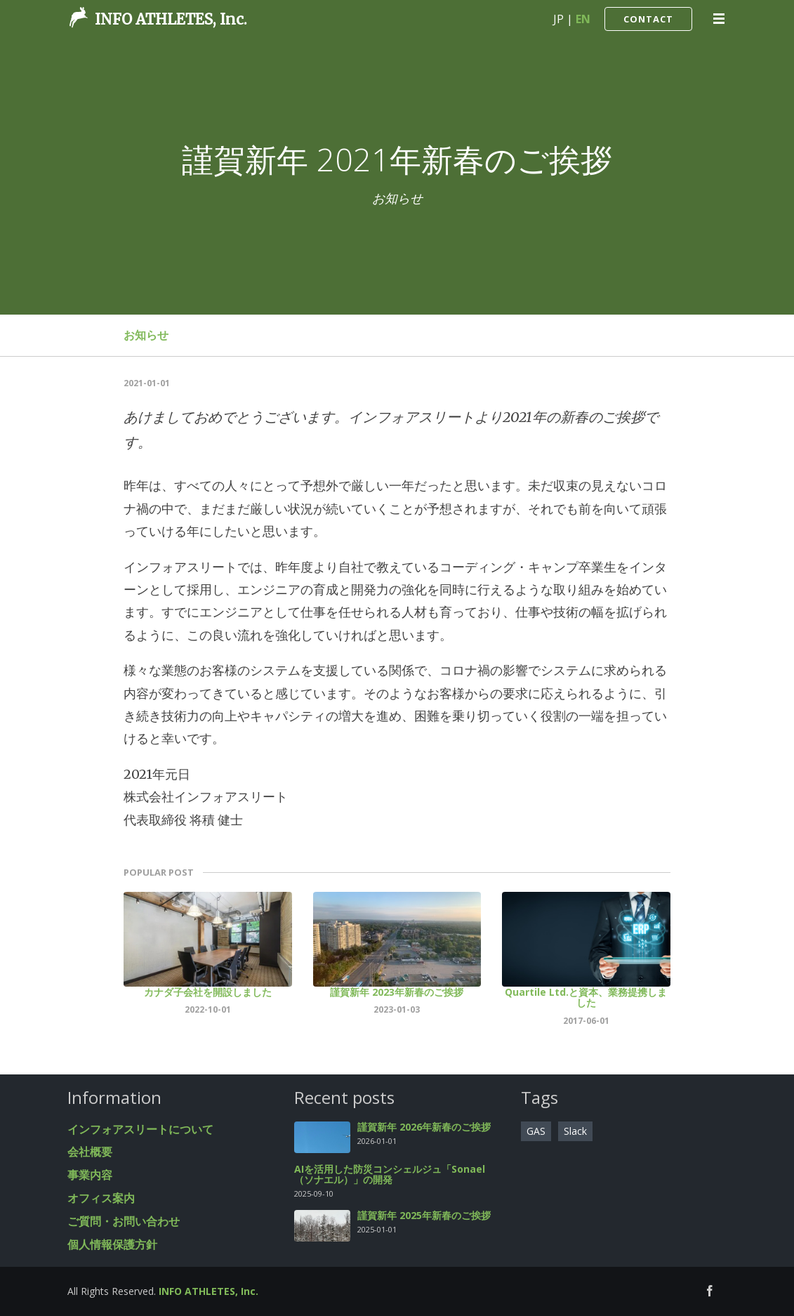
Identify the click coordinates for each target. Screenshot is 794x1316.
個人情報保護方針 (112, 1244)
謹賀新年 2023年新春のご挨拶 (396, 992)
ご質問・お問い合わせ (123, 1221)
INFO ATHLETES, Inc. (171, 19)
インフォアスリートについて (140, 1129)
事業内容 (89, 1175)
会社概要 (89, 1151)
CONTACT (648, 19)
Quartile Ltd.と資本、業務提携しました (586, 997)
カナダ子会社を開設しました (208, 992)
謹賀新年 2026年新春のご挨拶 (424, 1126)
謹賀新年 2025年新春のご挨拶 (424, 1215)
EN (583, 19)
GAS (536, 1131)
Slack (575, 1131)
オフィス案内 (101, 1198)
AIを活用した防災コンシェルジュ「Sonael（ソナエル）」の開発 (389, 1174)
